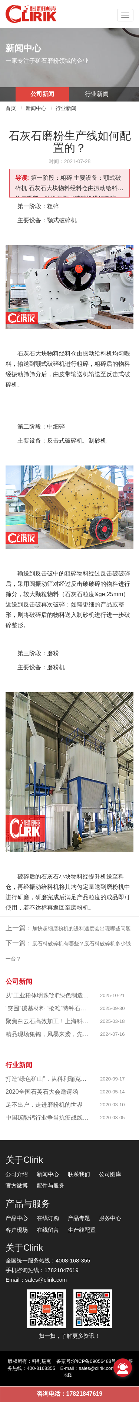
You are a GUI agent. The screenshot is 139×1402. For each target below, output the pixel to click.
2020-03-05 (112, 1117)
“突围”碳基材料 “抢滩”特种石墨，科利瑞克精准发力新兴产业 (48, 1008)
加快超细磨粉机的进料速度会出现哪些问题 (81, 928)
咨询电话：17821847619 (70, 1394)
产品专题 (79, 1218)
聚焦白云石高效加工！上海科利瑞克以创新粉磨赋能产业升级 (48, 1021)
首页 (11, 108)
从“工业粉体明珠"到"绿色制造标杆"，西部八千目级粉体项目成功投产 (48, 995)
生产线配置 (82, 1230)
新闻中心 (36, 108)
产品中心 (17, 1218)
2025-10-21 (112, 995)
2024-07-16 (112, 1034)
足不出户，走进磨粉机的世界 (44, 1105)
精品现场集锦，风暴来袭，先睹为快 (48, 1034)
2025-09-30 (112, 1008)
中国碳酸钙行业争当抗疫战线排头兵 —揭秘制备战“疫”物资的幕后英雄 (48, 1117)
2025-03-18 (112, 1021)
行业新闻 (97, 94)
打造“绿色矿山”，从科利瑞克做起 (48, 1079)
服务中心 (110, 1218)
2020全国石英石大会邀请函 (42, 1092)
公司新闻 (42, 94)
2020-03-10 (112, 1104)
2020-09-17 (112, 1079)
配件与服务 (50, 1185)
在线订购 (48, 1218)
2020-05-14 (112, 1092)
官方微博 (17, 1185)
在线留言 (48, 1230)
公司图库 (110, 1174)
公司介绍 (17, 1174)
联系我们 (79, 1174)
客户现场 (17, 1230)
